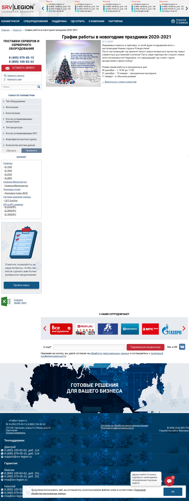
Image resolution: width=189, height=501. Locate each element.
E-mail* (47, 347)
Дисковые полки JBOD (16, 193)
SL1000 (8, 167)
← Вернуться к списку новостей (119, 81)
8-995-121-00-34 (57, 11)
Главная (5, 30)
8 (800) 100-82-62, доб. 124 (88, 7)
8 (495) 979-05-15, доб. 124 (88, 9)
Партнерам (11, 430)
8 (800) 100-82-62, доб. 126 (21, 489)
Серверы (7, 163)
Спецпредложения (36, 21)
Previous (43, 8)
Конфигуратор (10, 21)
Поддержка (59, 21)
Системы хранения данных (17, 197)
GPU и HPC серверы (13, 204)
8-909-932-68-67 (86, 11)
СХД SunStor (11, 200)
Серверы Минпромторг (15, 182)
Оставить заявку (23, 67)
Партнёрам (115, 21)
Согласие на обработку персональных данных (124, 425)
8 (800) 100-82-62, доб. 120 (116, 7)
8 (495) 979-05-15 (21, 57)
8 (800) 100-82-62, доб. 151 (21, 473)
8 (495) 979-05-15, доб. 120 (116, 9)
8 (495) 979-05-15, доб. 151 (21, 476)
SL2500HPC (10, 207)
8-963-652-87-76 (114, 11)
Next (187, 8)
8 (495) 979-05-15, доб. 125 (59, 9)
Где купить (78, 21)
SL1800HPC (10, 214)
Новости (17, 30)
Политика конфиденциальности (117, 428)
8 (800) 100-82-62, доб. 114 (21, 450)
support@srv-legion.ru (18, 456)
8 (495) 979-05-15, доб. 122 (173, 9)
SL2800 (8, 178)
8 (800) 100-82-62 (21, 62)
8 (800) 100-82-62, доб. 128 (144, 7)
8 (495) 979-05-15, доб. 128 (144, 9)
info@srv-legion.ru (56, 4)
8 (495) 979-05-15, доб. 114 (21, 453)
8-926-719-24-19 (171, 11)
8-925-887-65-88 (142, 11)
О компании (96, 21)
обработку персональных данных (109, 353)
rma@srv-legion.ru (15, 479)
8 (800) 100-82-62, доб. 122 (173, 7)
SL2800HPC (10, 210)
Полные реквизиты (15, 433)
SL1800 (8, 170)
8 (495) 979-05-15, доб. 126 (21, 492)
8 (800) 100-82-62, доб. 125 (59, 7)
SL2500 (8, 174)
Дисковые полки (11, 189)
